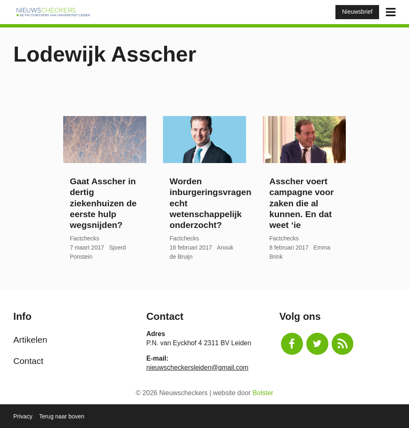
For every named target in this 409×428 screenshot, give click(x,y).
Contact (28, 361)
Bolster (263, 392)
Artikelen (30, 339)
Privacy (22, 416)
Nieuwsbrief (357, 11)
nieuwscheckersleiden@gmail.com (197, 367)
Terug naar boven (61, 416)
